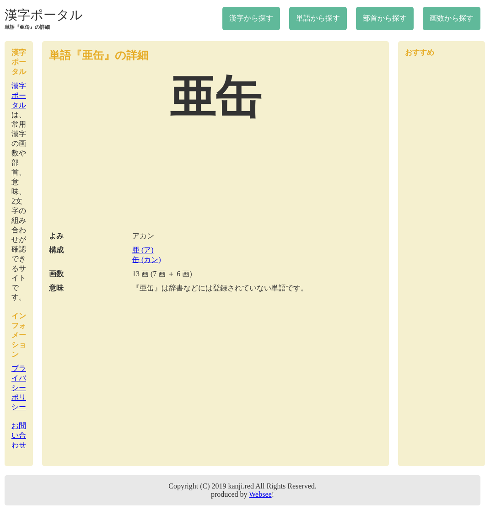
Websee (260, 494)
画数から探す (452, 18)
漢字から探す (251, 18)
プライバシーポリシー (18, 388)
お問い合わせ (18, 435)
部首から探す (385, 18)
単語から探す (318, 18)
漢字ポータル (44, 15)
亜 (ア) (143, 250)
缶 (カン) (146, 259)
